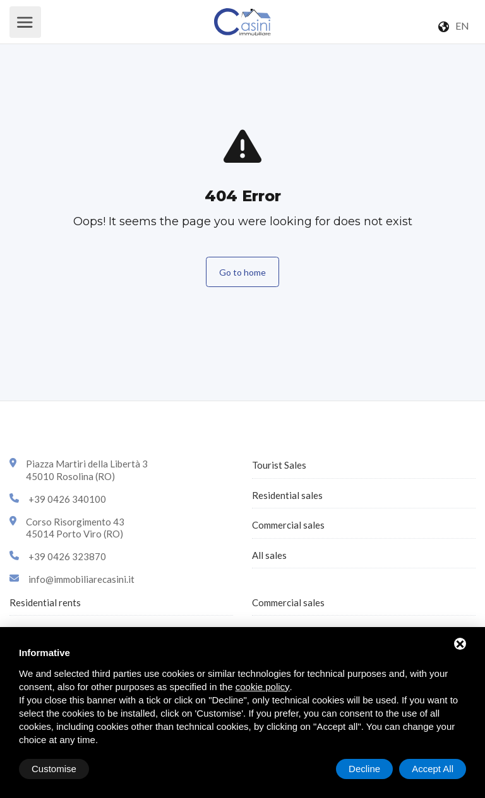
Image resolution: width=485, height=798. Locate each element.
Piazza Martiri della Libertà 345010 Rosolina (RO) (87, 470)
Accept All (432, 768)
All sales (269, 555)
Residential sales (287, 495)
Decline (364, 768)
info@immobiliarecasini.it (81, 579)
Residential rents (45, 602)
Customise (54, 768)
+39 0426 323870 (67, 556)
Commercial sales (288, 525)
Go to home (242, 272)
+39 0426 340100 (67, 499)
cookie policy (263, 686)
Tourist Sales (279, 465)
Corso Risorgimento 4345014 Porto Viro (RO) (75, 528)
